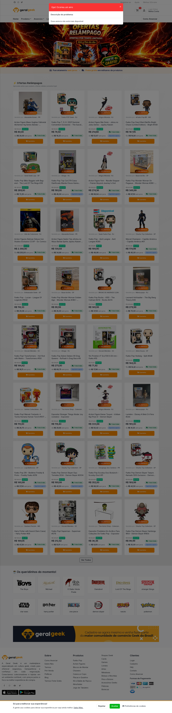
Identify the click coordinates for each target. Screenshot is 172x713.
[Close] (120, 6)
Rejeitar (101, 706)
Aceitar (114, 706)
